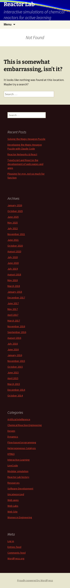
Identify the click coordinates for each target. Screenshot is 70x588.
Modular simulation (17, 471)
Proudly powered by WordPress (35, 580)
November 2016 (16, 326)
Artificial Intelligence (18, 419)
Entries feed (14, 547)
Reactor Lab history (18, 477)
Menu (8, 24)
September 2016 (16, 332)
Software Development (20, 488)
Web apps (13, 500)
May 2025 (12, 222)
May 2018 (12, 280)
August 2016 (14, 338)
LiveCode (12, 465)
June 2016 (13, 349)
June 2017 (13, 303)
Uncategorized (15, 494)
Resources (13, 482)
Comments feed (16, 552)
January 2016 (14, 355)
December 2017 (16, 297)
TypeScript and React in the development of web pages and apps (25, 164)
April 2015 (12, 378)
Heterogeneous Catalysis (21, 448)
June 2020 (13, 263)
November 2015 (16, 361)
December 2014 (16, 389)
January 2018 (14, 291)
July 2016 (12, 343)
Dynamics (12, 436)
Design (11, 431)
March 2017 (13, 320)
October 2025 (15, 211)
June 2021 (13, 240)
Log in (10, 541)
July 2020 (12, 257)
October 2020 (15, 245)
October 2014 (15, 395)
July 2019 (12, 268)
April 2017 (12, 315)
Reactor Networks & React (22, 154)
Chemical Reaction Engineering (24, 425)
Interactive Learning (18, 459)
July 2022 (12, 228)
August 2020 (14, 251)
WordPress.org (15, 558)
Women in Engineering (19, 517)
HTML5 (11, 454)
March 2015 (13, 384)
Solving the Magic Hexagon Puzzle (26, 139)
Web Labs (12, 505)
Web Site (12, 511)
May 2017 (12, 309)
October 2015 (15, 366)
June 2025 (13, 217)
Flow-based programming (21, 442)
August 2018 (14, 274)
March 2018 (13, 286)
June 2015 (13, 372)
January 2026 (14, 205)
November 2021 (16, 234)
